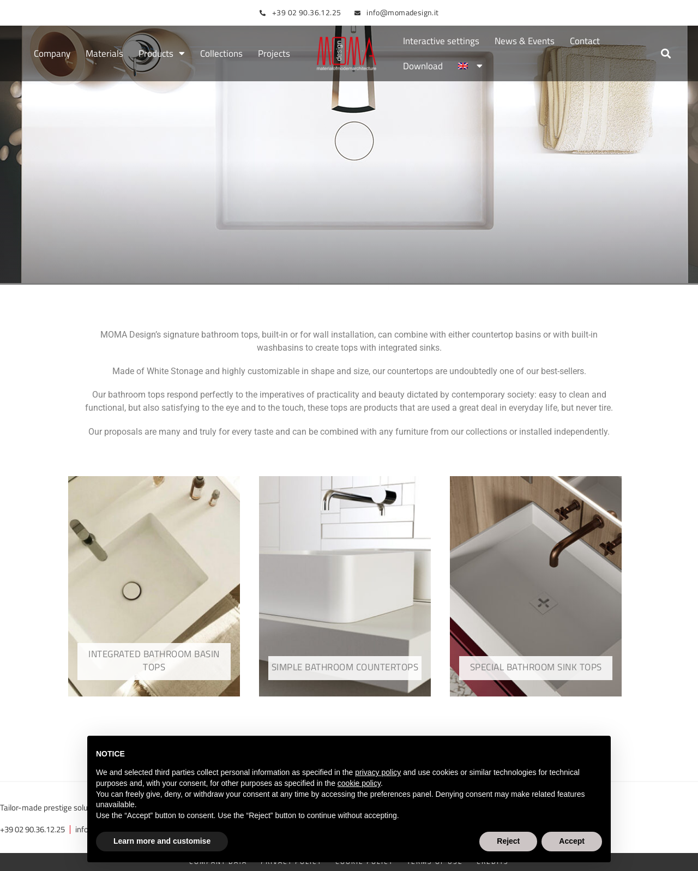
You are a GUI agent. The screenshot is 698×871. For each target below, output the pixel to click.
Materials (104, 53)
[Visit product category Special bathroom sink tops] (536, 586)
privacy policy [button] (378, 772)
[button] (666, 54)
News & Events (525, 41)
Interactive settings (441, 41)
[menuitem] (470, 66)
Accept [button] (572, 841)
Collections (221, 53)
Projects (274, 53)
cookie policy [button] (359, 783)
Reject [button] (508, 841)
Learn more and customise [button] (161, 841)
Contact (585, 41)
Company (52, 53)
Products (162, 54)
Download (423, 66)
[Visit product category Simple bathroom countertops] (345, 586)
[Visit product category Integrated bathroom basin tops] (154, 586)
